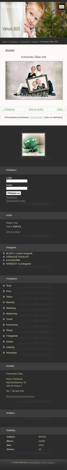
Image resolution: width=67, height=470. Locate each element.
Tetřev (9, 296)
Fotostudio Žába (18, 6)
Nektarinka (11, 313)
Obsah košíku (13, 231)
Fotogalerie (25, 42)
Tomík (9, 319)
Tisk (44, 462)
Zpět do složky (36, 109)
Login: (9, 177)
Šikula (9, 330)
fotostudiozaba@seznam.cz (20, 396)
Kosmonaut (12, 324)
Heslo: (9, 185)
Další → (61, 109)
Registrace (11, 197)
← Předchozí (8, 109)
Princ (8, 291)
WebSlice (37, 462)
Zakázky (10, 347)
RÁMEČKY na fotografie (18, 263)
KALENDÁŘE (13, 260)
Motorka (10, 302)
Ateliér (35, 42)
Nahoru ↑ (51, 462)
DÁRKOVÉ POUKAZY (17, 256)
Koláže (9, 341)
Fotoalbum (13, 42)
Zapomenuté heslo (15, 200)
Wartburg (11, 308)
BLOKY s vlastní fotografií (19, 253)
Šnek (8, 285)
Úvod (4, 42)
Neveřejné (11, 352)
